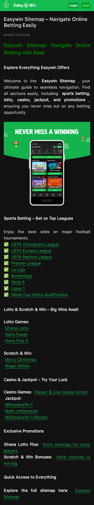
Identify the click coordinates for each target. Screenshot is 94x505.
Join (85, 5)
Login (73, 5)
